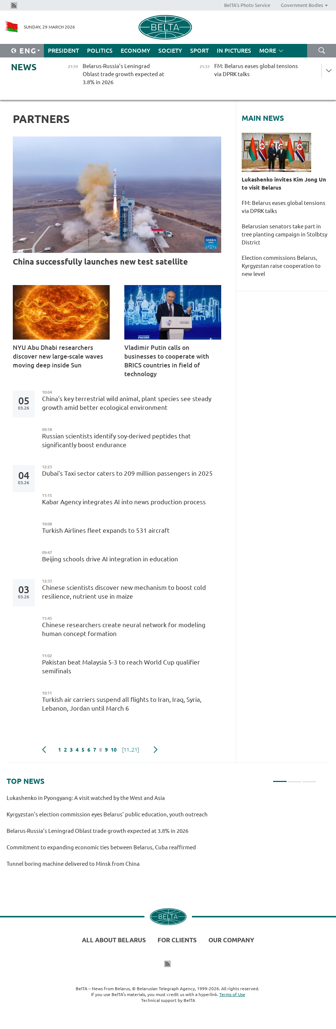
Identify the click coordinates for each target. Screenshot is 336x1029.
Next (156, 749)
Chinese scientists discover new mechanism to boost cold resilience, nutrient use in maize (124, 592)
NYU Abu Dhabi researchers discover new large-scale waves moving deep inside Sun (58, 356)
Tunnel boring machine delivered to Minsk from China (73, 864)
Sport (199, 50)
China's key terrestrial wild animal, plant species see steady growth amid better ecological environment (126, 403)
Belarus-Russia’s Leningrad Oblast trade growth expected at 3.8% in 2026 (97, 831)
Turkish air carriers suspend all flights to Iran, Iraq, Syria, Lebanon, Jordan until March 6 (121, 704)
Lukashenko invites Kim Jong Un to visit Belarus (284, 183)
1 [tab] (280, 778)
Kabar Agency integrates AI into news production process (124, 501)
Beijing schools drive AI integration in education (110, 558)
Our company (231, 939)
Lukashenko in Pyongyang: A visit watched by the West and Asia (86, 798)
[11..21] (130, 750)
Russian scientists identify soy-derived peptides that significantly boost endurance (116, 440)
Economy (135, 50)
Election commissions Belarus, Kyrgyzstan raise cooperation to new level (281, 266)
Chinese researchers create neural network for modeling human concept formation (123, 629)
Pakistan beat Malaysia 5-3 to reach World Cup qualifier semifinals (121, 666)
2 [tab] (294, 778)
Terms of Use (232, 994)
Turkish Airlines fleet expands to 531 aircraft (106, 530)
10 (114, 750)
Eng (28, 50)
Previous (44, 749)
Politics (100, 50)
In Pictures (234, 50)
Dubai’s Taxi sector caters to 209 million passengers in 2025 (127, 473)
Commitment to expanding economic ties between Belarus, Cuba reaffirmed (102, 847)
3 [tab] (309, 778)
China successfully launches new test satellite (100, 261)
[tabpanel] (161, 834)
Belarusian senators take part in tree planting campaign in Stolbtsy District (284, 234)
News (24, 67)
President (63, 50)
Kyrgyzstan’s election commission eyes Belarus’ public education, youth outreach (107, 814)
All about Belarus (114, 939)
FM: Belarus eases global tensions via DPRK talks (283, 207)
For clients (177, 939)
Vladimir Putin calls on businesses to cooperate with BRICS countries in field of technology (166, 360)
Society (170, 50)
